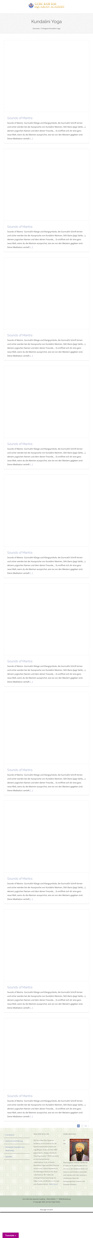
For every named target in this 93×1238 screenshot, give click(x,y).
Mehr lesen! (53, 1184)
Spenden (8, 1156)
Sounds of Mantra (19, 118)
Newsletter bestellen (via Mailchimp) (14, 1149)
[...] (31, 138)
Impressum (9, 1135)
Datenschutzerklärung (14, 1141)
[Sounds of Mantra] (46, 76)
